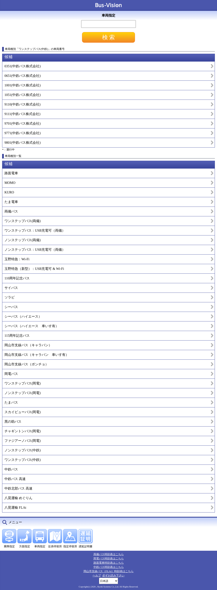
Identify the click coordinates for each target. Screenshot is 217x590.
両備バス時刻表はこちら (108, 554)
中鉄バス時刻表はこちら (108, 567)
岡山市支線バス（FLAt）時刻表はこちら (108, 571)
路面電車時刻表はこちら (108, 562)
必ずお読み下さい (113, 575)
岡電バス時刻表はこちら (108, 558)
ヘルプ (97, 575)
